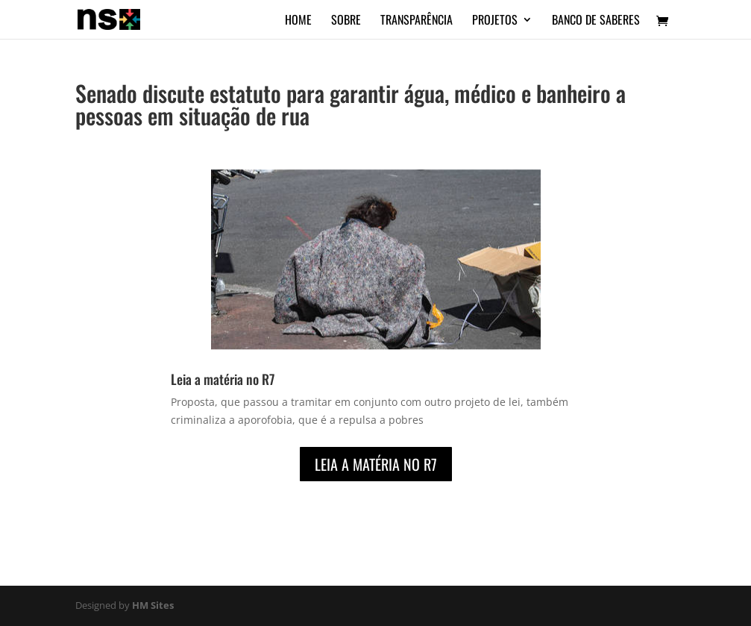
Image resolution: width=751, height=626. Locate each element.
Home (298, 21)
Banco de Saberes (596, 21)
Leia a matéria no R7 (222, 379)
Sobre (346, 21)
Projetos (495, 21)
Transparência (416, 21)
